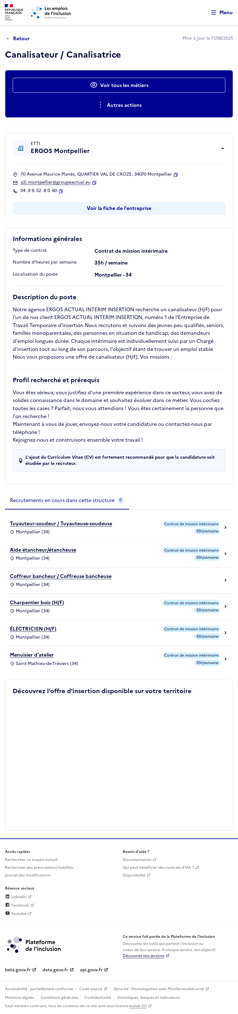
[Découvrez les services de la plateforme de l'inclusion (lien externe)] (34, 944)
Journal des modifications (28, 875)
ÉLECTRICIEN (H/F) (33, 628)
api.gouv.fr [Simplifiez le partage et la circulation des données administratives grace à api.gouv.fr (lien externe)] (91, 970)
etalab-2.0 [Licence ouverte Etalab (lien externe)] (138, 1006)
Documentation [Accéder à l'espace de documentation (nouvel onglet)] (137, 860)
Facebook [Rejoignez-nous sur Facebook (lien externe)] (17, 905)
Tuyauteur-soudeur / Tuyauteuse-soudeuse (61, 523)
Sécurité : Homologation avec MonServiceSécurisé (159, 989)
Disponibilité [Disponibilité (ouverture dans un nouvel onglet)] (134, 875)
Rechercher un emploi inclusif (31, 860)
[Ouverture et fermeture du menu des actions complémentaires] (119, 105)
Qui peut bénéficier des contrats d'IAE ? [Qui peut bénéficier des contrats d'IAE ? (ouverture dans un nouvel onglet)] (158, 867)
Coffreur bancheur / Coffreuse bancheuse (61, 576)
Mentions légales (19, 997)
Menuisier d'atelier (32, 654)
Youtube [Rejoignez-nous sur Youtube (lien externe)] (15, 913)
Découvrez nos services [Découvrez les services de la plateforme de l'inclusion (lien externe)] (143, 956)
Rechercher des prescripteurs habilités (39, 867)
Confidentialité (97, 997)
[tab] (67, 500)
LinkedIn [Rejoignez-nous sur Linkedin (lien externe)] (15, 897)
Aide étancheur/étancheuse (43, 549)
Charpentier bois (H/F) (37, 602)
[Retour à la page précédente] (20, 38)
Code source (90, 989)
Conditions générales (59, 997)
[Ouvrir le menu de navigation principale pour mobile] (219, 12)
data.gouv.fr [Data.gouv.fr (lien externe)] (55, 970)
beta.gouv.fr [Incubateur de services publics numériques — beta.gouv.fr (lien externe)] (18, 970)
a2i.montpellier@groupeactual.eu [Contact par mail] (55, 182)
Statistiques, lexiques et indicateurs (148, 997)
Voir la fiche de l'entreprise (119, 208)
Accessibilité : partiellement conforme (39, 989)
